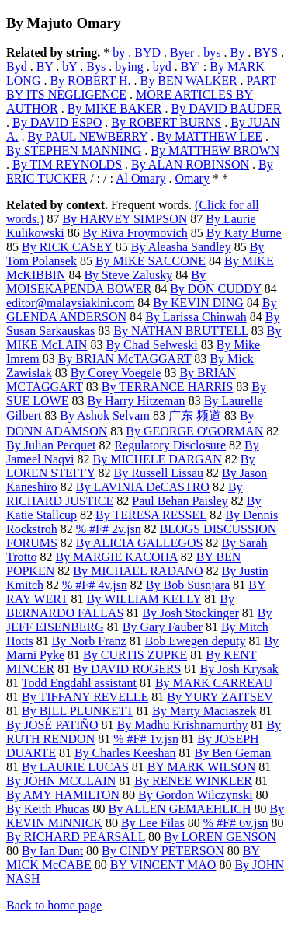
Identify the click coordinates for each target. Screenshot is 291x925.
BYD (147, 52)
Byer (182, 52)
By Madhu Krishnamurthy (182, 724)
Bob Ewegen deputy (195, 641)
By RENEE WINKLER (193, 780)
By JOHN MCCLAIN (61, 780)
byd (162, 66)
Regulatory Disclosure (171, 445)
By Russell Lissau (159, 473)
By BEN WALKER (188, 80)
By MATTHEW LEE (209, 136)
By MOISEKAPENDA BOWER (106, 281)
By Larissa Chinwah (196, 316)
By (237, 52)
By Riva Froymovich (135, 232)
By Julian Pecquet (51, 445)
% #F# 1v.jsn (145, 738)
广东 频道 (194, 415)
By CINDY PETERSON (163, 850)
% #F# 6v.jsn (235, 822)
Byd (16, 66)
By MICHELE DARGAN (157, 459)
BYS (266, 52)
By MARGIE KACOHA (116, 557)
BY (45, 66)
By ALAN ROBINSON (190, 164)
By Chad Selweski (151, 344)
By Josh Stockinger (190, 613)
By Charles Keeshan (125, 752)
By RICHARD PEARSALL (75, 836)
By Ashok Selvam (105, 415)
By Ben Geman (233, 752)
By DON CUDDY (216, 288)
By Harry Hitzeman (136, 400)
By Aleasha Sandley (181, 246)
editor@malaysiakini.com (70, 302)
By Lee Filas (153, 822)
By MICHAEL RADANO (138, 571)
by (119, 52)
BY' (190, 66)
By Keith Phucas (48, 808)
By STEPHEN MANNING (73, 150)
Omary (192, 178)
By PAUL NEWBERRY (88, 136)
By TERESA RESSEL (150, 515)
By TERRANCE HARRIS (168, 386)
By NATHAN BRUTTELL (180, 330)
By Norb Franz (89, 641)
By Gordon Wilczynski (195, 794)
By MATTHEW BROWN (215, 150)
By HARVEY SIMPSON (124, 218)
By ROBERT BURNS (166, 122)
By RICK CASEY (67, 246)
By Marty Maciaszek (204, 710)
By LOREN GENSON (220, 836)
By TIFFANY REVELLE (85, 696)
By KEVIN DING (198, 302)
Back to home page (54, 905)
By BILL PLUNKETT (77, 710)
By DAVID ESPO (57, 122)
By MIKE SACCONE (150, 260)
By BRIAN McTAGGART (125, 358)
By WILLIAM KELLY (144, 599)
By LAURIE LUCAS (75, 766)
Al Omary (140, 178)
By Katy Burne (244, 232)
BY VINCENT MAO (163, 864)
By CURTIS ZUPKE (135, 654)
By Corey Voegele (116, 372)
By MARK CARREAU (213, 682)
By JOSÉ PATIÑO (52, 724)
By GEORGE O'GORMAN (194, 431)
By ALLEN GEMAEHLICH (180, 808)
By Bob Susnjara (188, 585)
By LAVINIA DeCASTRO (143, 487)
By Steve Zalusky (128, 274)
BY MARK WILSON (201, 766)
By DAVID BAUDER (226, 108)
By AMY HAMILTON (63, 794)
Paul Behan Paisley (180, 501)
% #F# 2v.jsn (108, 529)
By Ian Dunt (52, 850)
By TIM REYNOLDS (67, 164)
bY (69, 66)
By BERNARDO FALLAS (120, 606)
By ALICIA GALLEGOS (139, 543)
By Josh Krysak (239, 668)
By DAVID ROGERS (127, 668)
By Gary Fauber (163, 627)
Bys (96, 66)
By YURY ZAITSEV (219, 696)
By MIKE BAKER (115, 108)
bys (211, 52)
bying (129, 66)
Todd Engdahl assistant (79, 682)
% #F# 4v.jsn (94, 585)
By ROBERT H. (90, 80)
